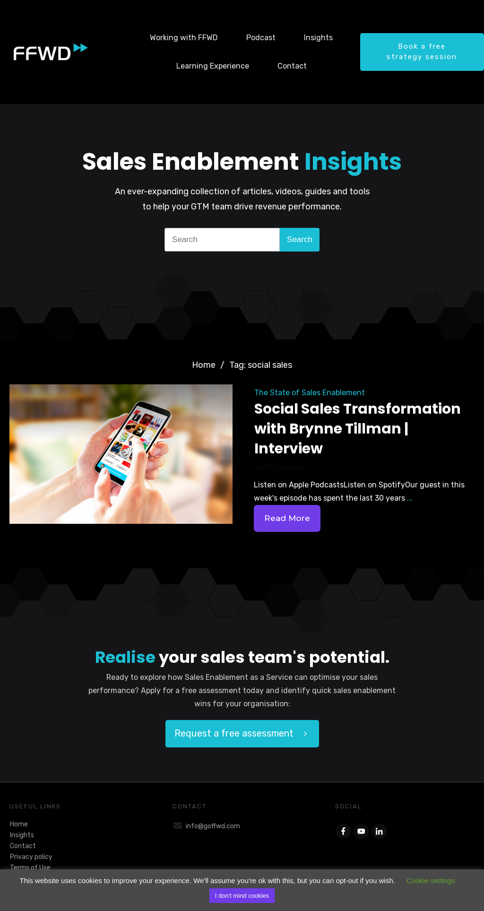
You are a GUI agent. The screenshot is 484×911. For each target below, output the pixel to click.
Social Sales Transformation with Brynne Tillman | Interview (357, 429)
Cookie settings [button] (430, 880)
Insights (22, 835)
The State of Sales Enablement (309, 392)
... (410, 498)
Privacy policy (31, 857)
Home (19, 824)
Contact (23, 846)
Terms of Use (30, 868)
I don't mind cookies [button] (242, 895)
